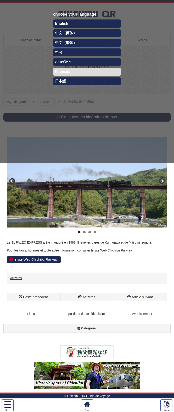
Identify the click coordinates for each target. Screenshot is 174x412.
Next (161, 181)
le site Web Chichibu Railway (36, 259)
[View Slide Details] (87, 182)
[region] (87, 182)
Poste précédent (35, 297)
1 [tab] (79, 232)
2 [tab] (84, 232)
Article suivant (142, 297)
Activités (16, 278)
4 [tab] (95, 232)
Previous (12, 181)
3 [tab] (89, 232)
